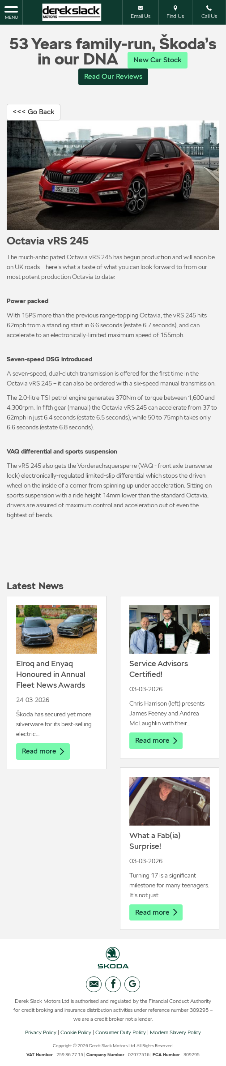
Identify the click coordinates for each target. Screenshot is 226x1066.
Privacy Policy (40, 1032)
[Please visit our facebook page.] (113, 984)
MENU (11, 12)
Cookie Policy (75, 1032)
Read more (43, 751)
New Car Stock (157, 60)
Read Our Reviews (113, 76)
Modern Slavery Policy (175, 1032)
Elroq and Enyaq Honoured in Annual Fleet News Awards (50, 674)
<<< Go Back (34, 111)
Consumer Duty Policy (120, 1032)
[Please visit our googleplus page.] (132, 984)
